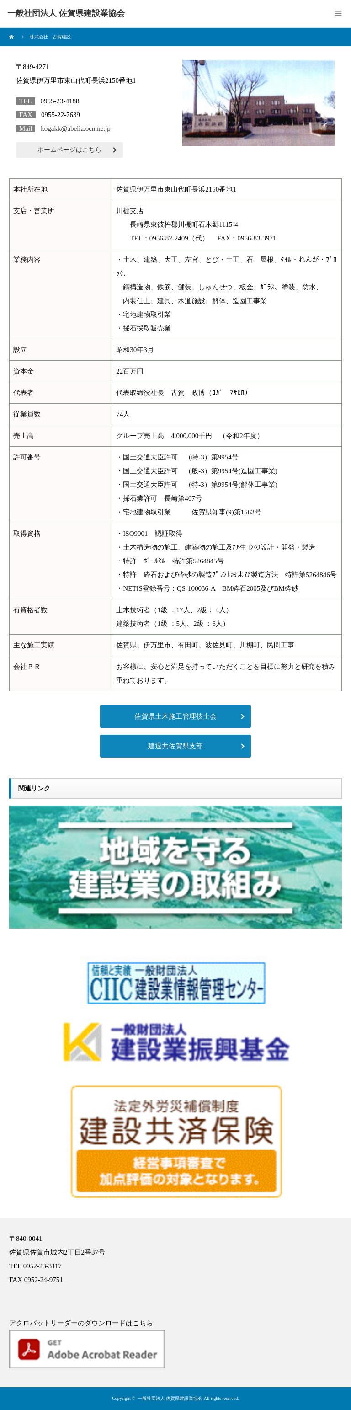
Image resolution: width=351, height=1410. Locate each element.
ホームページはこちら (69, 149)
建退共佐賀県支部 (175, 746)
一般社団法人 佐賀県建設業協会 (170, 1398)
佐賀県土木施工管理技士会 (175, 716)
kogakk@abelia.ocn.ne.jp (76, 128)
